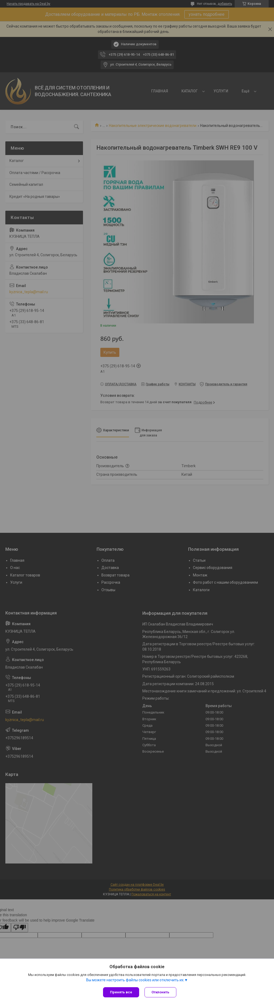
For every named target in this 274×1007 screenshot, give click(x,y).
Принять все (121, 992)
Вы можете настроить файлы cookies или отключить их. (135, 980)
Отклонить (160, 992)
